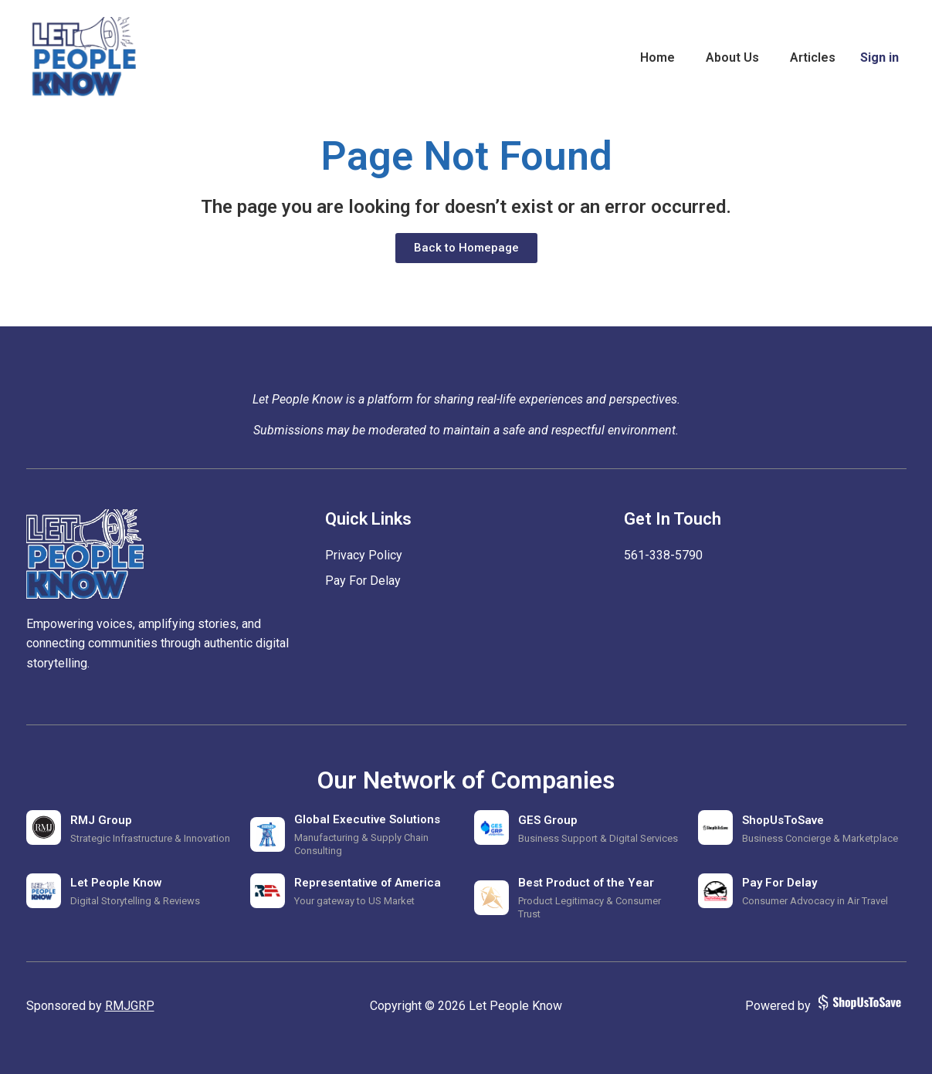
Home (657, 57)
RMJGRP (129, 1005)
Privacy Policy (363, 555)
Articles (812, 57)
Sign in (879, 57)
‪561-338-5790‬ (663, 555)
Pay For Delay (363, 580)
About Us (732, 57)
